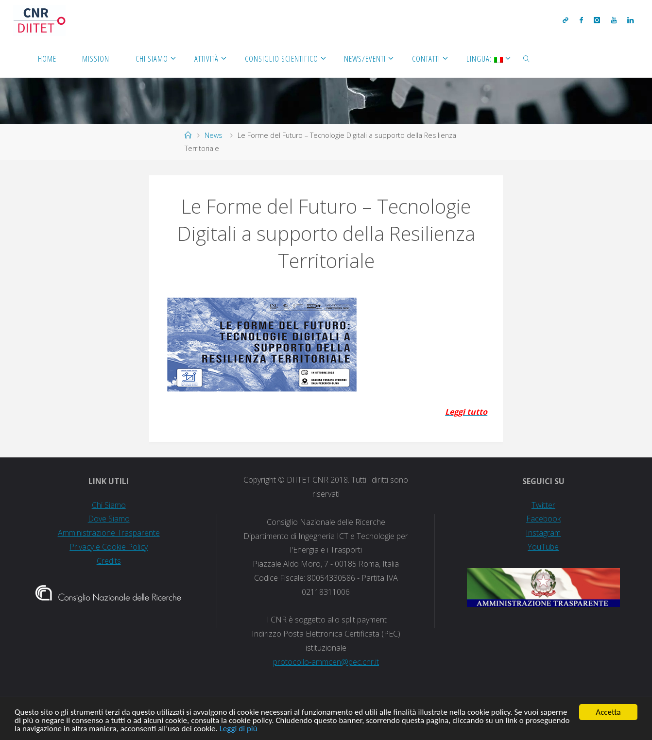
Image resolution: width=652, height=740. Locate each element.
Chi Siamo (109, 505)
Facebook (543, 518)
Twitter (543, 505)
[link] (526, 58)
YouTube (543, 546)
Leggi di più (238, 729)
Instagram (543, 532)
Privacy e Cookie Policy (108, 546)
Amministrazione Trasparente (109, 532)
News (214, 135)
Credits (109, 560)
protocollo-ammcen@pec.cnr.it (326, 661)
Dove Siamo (109, 518)
